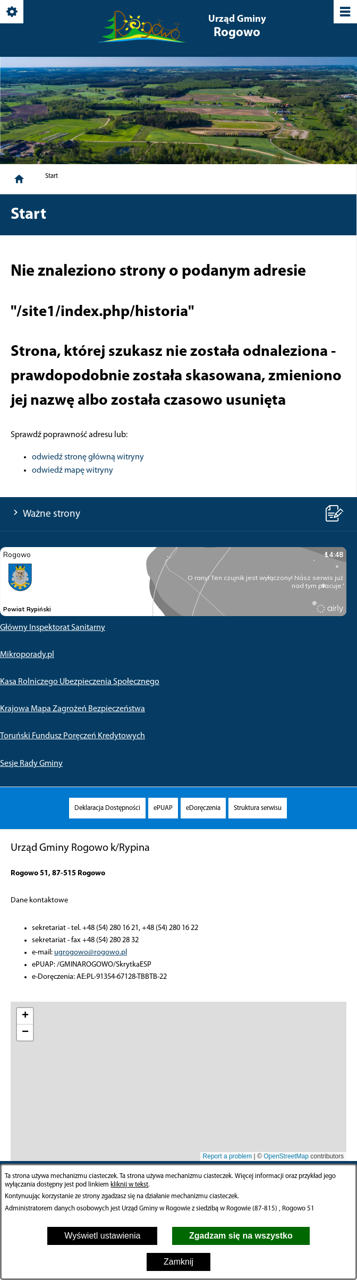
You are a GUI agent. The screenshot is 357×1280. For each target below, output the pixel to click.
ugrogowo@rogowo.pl (90, 953)
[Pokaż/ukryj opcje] (12, 12)
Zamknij (178, 1261)
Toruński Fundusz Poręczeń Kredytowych (72, 736)
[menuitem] (107, 808)
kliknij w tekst (129, 1184)
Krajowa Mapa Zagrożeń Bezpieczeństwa (72, 709)
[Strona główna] (19, 179)
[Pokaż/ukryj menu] (344, 12)
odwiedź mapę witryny (72, 470)
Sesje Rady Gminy (31, 764)
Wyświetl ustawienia (102, 1235)
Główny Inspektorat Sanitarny (52, 628)
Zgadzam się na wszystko (241, 1235)
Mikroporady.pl (27, 655)
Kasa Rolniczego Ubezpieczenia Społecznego (79, 682)
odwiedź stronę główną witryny (88, 457)
